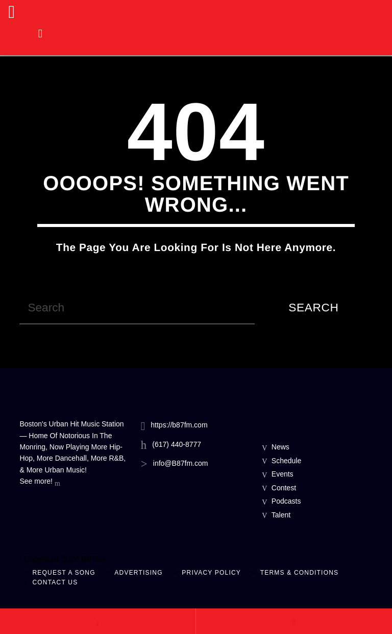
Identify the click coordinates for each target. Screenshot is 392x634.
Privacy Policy (211, 572)
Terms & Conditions (299, 572)
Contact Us (55, 582)
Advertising (138, 572)
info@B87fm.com (180, 463)
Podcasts (286, 501)
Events (282, 474)
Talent (281, 515)
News (280, 447)
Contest (284, 488)
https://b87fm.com (179, 425)
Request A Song (63, 572)
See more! (39, 482)
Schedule (286, 461)
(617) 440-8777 (176, 444)
